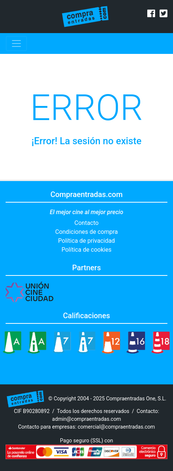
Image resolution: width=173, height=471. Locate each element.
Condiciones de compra (86, 231)
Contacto (87, 222)
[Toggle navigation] (16, 43)
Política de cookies (86, 249)
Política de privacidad (86, 240)
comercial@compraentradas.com (116, 427)
